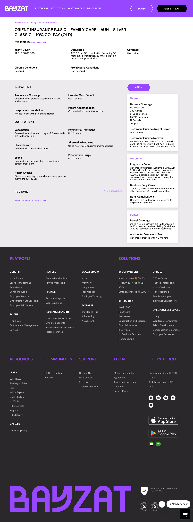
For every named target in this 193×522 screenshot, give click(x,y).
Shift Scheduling (18, 291)
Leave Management (20, 282)
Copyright (119, 386)
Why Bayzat (16, 378)
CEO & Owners (161, 278)
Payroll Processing (55, 282)
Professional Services (129, 334)
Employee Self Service (21, 305)
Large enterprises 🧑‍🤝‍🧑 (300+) (133, 291)
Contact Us (85, 373)
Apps (84, 278)
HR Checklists (17, 405)
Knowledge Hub (90, 311)
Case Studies (17, 396)
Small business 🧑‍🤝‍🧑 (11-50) (131, 278)
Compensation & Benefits (166, 329)
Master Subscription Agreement (124, 375)
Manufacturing (126, 338)
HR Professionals (161, 287)
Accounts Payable (55, 298)
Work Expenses (54, 302)
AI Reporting (88, 316)
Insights (14, 410)
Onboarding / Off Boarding (24, 300)
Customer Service (88, 386)
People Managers (162, 296)
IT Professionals (161, 291)
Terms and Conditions (125, 382)
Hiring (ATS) (16, 320)
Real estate (124, 316)
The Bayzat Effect (19, 383)
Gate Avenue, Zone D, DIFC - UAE (163, 375)
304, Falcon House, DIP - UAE (162, 384)
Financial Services (127, 325)
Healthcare (124, 311)
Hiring (156, 316)
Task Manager (89, 291)
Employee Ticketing (92, 296)
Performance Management (24, 325)
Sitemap (83, 382)
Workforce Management (165, 320)
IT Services (124, 329)
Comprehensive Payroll (58, 278)
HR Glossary (16, 414)
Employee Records (19, 296)
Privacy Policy (121, 391)
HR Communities (53, 373)
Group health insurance (58, 318)
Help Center (85, 377)
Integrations (88, 287)
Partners (48, 377)
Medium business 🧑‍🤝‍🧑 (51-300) (131, 285)
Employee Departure (163, 334)
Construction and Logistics (132, 320)
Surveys (14, 329)
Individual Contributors (165, 300)
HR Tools (14, 401)
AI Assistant (88, 320)
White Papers (17, 392)
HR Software (16, 278)
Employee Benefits (55, 322)
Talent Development (163, 325)
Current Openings (19, 430)
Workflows (87, 282)
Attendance (16, 287)
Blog (12, 387)
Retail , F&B (124, 307)
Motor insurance (54, 331)
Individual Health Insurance (60, 327)
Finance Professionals (164, 282)
